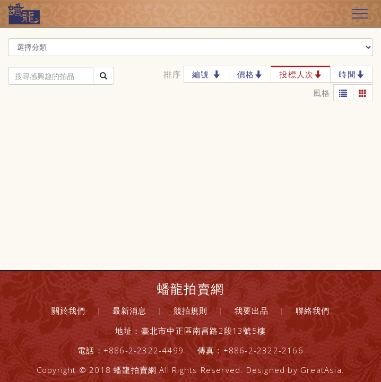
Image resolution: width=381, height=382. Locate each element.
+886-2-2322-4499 (143, 350)
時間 (352, 74)
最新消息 (129, 310)
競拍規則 (191, 310)
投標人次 (300, 74)
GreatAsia (321, 370)
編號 (206, 74)
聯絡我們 (313, 310)
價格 (250, 74)
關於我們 (68, 310)
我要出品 (252, 310)
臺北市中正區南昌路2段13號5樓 (203, 330)
